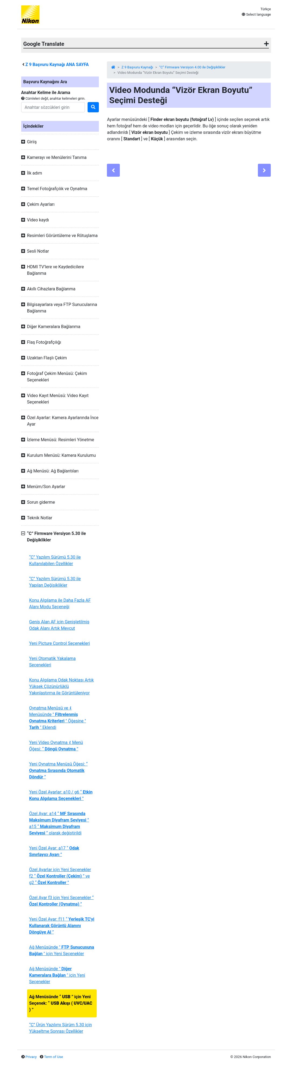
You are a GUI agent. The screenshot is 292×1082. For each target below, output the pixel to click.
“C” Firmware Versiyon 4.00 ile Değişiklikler (192, 67)
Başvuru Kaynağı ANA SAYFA (57, 64)
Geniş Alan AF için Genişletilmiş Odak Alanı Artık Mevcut (59, 625)
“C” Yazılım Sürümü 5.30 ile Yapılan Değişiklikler (55, 582)
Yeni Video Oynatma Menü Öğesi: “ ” (56, 746)
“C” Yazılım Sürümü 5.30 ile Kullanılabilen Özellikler (55, 560)
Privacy (31, 1057)
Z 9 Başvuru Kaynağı (137, 67)
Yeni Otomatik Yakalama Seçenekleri (52, 661)
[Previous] (113, 170)
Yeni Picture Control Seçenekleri (59, 643)
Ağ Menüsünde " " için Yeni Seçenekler (61, 950)
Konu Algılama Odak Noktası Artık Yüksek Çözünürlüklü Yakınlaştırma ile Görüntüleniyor (61, 686)
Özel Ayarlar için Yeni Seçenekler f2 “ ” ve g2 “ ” (60, 876)
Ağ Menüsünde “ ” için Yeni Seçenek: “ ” (60, 1003)
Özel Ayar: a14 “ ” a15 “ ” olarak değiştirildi (59, 823)
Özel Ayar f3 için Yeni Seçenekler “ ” (61, 901)
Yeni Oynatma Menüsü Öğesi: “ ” (58, 770)
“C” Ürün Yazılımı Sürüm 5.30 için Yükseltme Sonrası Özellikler (60, 1028)
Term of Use (53, 1057)
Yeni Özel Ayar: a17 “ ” (54, 851)
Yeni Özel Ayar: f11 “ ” (61, 926)
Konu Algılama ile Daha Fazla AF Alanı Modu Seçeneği (60, 603)
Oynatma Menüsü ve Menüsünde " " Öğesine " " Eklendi (57, 717)
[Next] (264, 170)
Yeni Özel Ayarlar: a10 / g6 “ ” (61, 795)
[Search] (53, 107)
